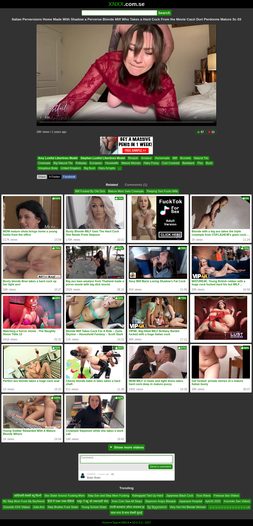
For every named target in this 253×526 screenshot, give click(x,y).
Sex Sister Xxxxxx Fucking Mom (64, 495)
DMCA (125, 522)
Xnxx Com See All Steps (127, 501)
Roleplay (81, 163)
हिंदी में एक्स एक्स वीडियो (61, 501)
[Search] (119, 13)
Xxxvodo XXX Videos (16, 506)
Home (106, 522)
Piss (200, 163)
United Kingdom (71, 168)
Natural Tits (201, 158)
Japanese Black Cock (179, 495)
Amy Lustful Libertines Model (57, 158)
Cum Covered (170, 163)
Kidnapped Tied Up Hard (147, 495)
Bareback (188, 163)
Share (42, 176)
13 (211, 132)
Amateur (146, 158)
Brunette (185, 158)
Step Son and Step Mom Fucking (108, 495)
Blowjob (133, 158)
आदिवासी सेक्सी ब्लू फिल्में (27, 495)
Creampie (44, 163)
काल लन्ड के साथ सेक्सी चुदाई (126, 512)
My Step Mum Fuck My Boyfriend (23, 501)
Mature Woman (131, 163)
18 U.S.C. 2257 (141, 522)
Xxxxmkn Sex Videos (237, 501)
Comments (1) (136, 185)
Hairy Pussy (151, 163)
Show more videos (126, 447)
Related (112, 185)
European (96, 163)
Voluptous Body (48, 168)
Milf (175, 158)
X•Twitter (54, 176)
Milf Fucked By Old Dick (90, 191)
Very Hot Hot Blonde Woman (188, 506)
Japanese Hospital (190, 501)
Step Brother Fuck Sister (63, 506)
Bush (209, 163)
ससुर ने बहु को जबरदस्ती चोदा (92, 501)
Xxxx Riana (203, 495)
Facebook (69, 176)
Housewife (111, 163)
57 (200, 132)
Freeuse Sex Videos (226, 495)
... (119, 168)
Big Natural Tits (62, 163)
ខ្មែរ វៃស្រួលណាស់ (157, 506)
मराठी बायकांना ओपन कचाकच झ (127, 506)
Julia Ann (38, 506)
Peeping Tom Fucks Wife (162, 191)
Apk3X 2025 (212, 501)
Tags (115, 522)
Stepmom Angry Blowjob (160, 501)
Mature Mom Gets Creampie (126, 191)
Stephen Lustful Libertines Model (103, 158)
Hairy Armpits (106, 168)
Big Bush (89, 168)
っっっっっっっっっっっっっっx (229, 506)
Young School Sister (94, 506)
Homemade (162, 158)
